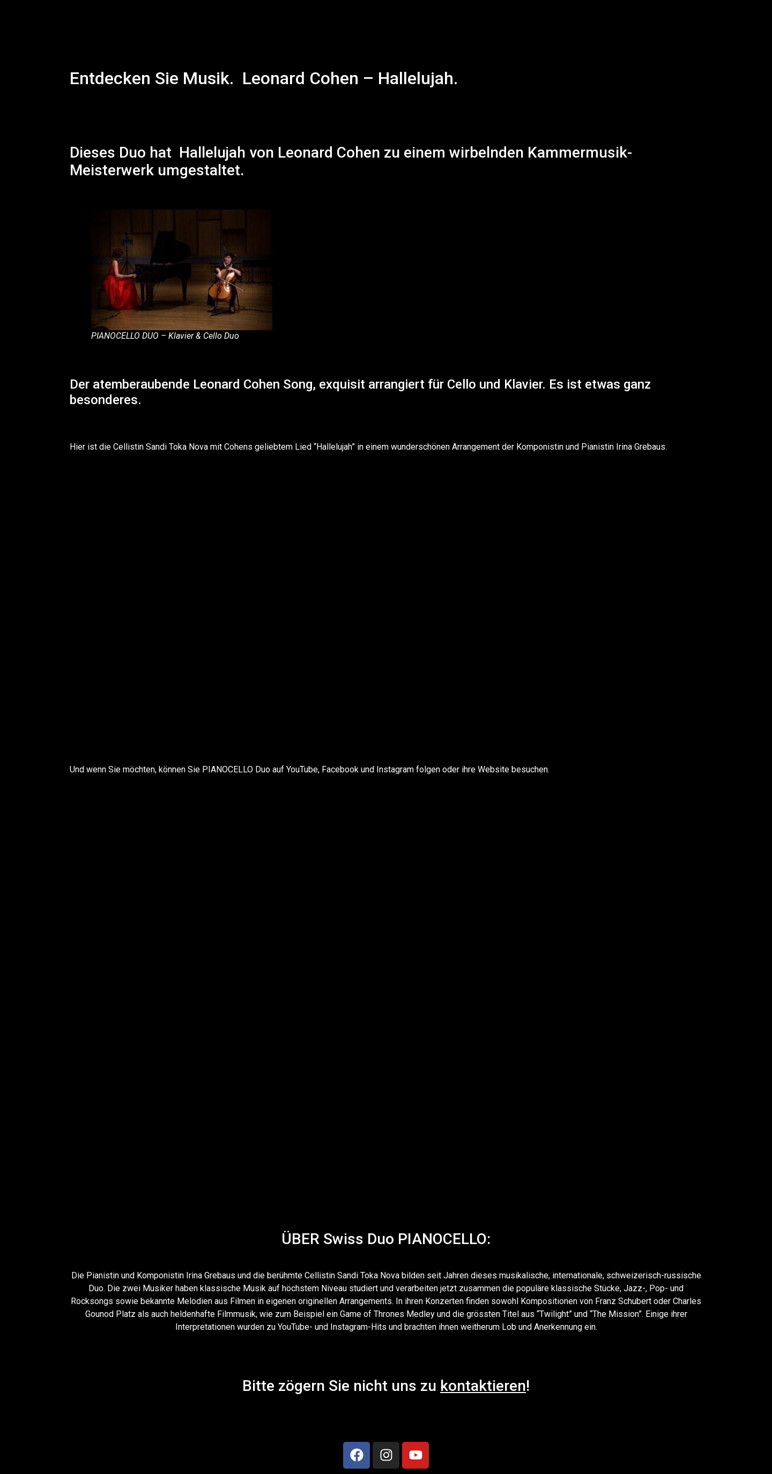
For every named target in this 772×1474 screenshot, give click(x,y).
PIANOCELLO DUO (125, 336)
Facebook (339, 769)
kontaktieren (483, 1386)
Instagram (395, 769)
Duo (132, 152)
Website (493, 769)
